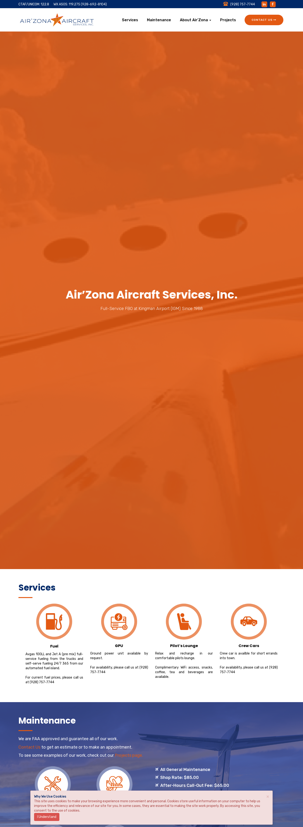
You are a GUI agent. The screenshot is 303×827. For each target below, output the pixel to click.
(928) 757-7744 (42, 682)
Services (130, 20)
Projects (228, 20)
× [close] (267, 796)
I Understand (46, 817)
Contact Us (264, 19)
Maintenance (159, 20)
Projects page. (129, 755)
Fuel (54, 646)
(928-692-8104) (94, 4)
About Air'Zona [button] (195, 20)
